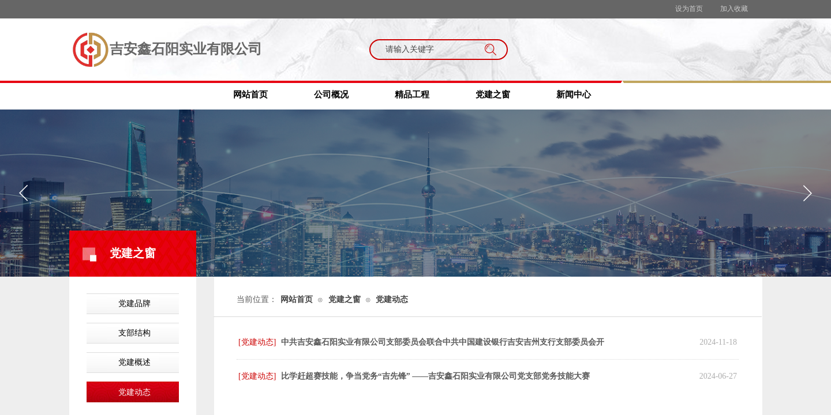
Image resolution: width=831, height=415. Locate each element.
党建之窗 (493, 94)
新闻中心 (573, 94)
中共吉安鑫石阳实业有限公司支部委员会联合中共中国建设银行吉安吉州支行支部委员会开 (442, 342)
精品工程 (412, 94)
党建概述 (134, 362)
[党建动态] (257, 342)
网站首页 (250, 94)
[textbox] (427, 50)
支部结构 (134, 333)
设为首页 (689, 9)
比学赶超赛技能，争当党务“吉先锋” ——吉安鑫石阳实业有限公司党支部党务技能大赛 (435, 376)
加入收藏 (734, 9)
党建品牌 (134, 303)
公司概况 (331, 94)
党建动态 (134, 392)
